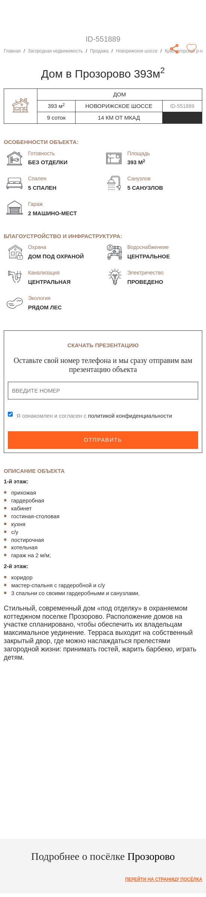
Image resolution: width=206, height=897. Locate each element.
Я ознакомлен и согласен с (94, 415)
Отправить (102, 439)
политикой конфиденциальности (130, 415)
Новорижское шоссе (137, 51)
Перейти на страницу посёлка (163, 879)
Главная (12, 51)
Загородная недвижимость (55, 51)
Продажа (99, 51)
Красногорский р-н (184, 51)
